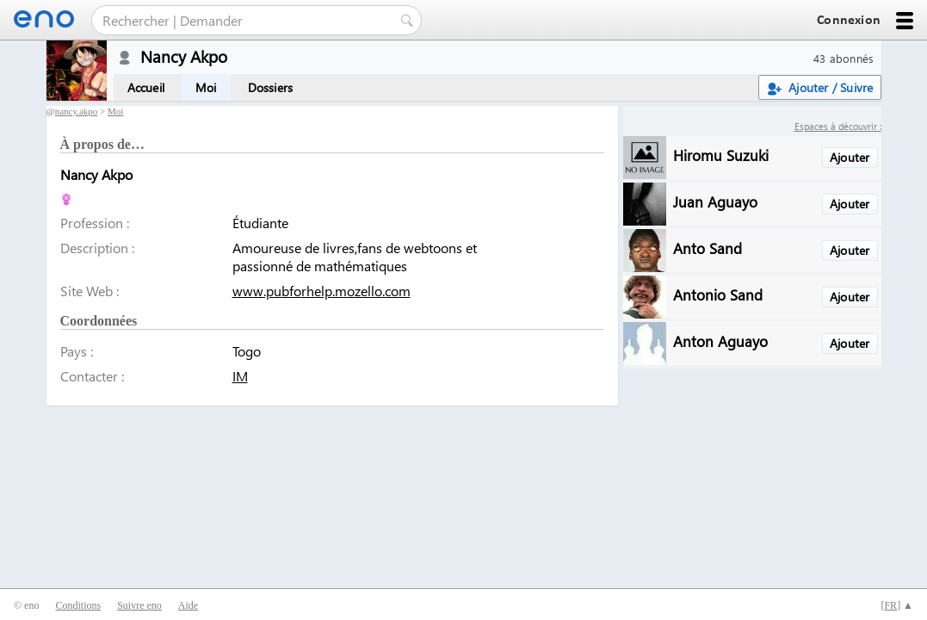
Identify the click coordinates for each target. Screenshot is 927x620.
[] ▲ (897, 605)
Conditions (78, 605)
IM (240, 376)
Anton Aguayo (720, 340)
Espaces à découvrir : (837, 126)
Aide (188, 605)
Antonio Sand (718, 294)
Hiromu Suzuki (721, 154)
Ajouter (849, 157)
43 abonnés (843, 58)
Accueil (145, 87)
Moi (206, 87)
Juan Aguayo (715, 201)
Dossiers (271, 87)
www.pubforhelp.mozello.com (321, 291)
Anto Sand (707, 247)
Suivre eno (139, 605)
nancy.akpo (76, 111)
